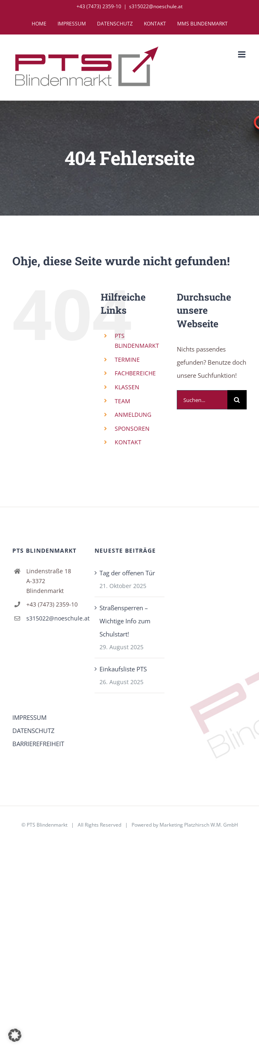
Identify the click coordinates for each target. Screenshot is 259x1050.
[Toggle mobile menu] (242, 54)
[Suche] (237, 399)
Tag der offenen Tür (127, 573)
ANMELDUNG (133, 414)
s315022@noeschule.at (156, 6)
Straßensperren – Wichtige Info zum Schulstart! (124, 621)
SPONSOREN (132, 428)
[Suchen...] (202, 399)
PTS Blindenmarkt (47, 824)
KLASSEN (127, 387)
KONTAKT (128, 442)
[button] (15, 1035)
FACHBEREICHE (135, 373)
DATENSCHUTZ (33, 730)
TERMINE (127, 359)
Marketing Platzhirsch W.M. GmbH (199, 824)
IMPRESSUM (29, 717)
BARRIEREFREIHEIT (38, 744)
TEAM (122, 401)
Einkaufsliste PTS (123, 669)
